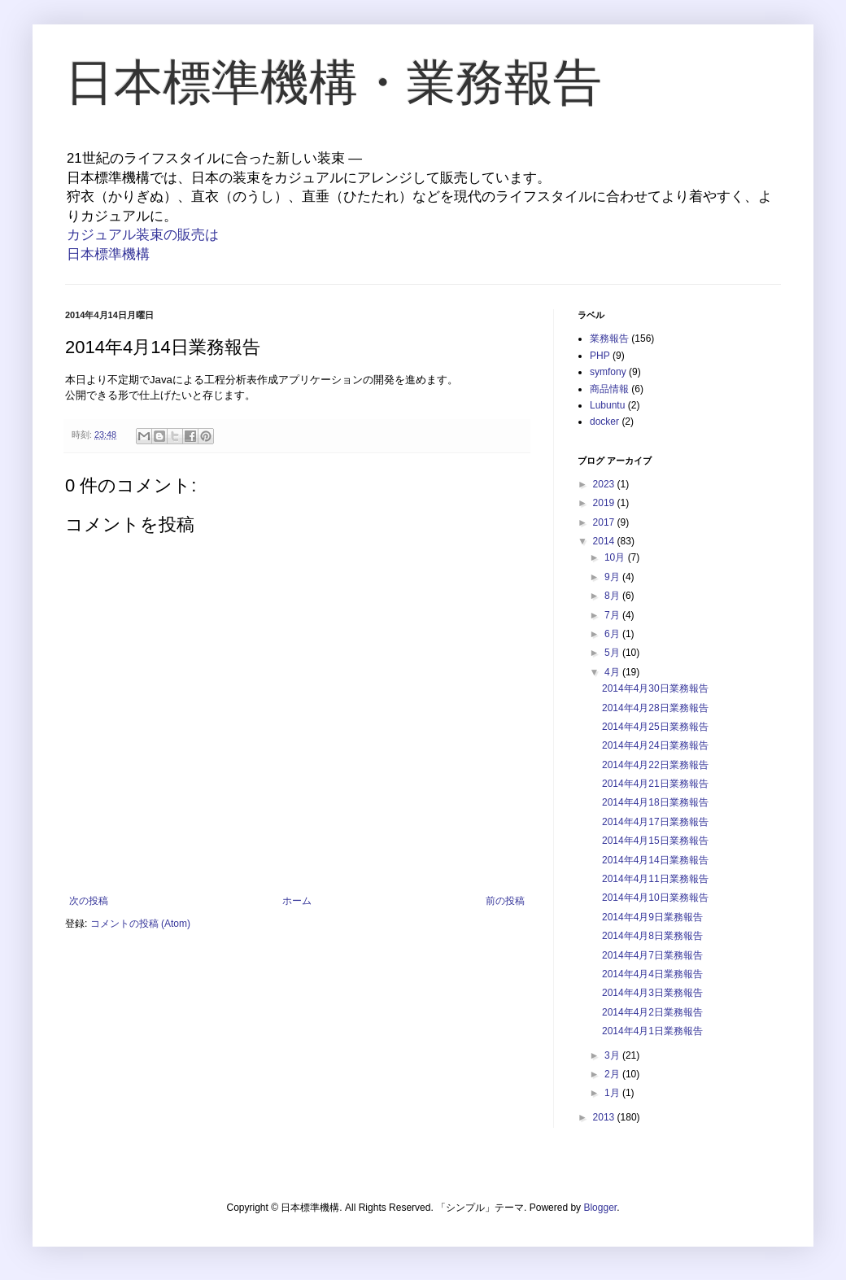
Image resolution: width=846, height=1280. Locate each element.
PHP (600, 355)
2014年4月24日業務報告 (655, 745)
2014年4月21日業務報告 (655, 783)
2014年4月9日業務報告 (652, 917)
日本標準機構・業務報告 (333, 82)
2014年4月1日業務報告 (652, 1031)
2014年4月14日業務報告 (655, 860)
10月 (616, 557)
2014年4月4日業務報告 (652, 974)
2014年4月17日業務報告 (655, 822)
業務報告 (609, 338)
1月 (613, 1093)
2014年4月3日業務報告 (652, 992)
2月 (613, 1074)
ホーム (297, 900)
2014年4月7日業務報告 (652, 955)
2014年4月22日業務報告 (655, 765)
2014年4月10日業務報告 (655, 897)
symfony (608, 372)
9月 (613, 577)
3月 (613, 1055)
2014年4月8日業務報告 (652, 935)
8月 (613, 595)
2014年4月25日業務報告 (655, 726)
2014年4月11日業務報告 (655, 879)
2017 (605, 522)
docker (604, 421)
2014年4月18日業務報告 (655, 802)
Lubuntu (607, 405)
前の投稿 (505, 900)
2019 (605, 503)
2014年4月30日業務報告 (655, 688)
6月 (613, 634)
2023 (605, 484)
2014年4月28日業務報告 (655, 708)
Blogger (600, 1207)
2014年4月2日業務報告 (652, 1012)
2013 (605, 1117)
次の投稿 (88, 900)
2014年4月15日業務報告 (655, 840)
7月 (613, 615)
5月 (613, 652)
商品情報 (609, 389)
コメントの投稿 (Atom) (140, 923)
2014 (605, 541)
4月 (613, 672)
